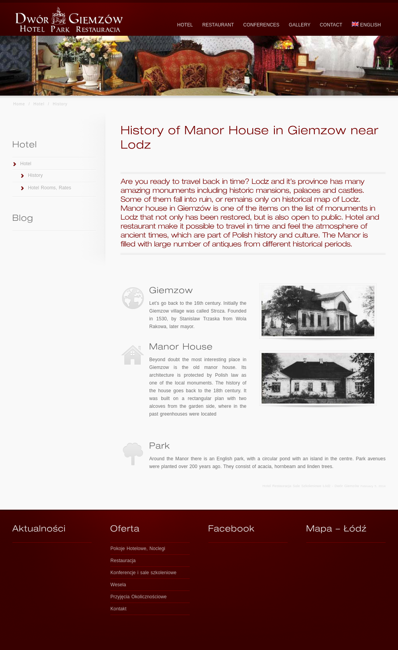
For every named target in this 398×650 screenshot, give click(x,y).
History (35, 175)
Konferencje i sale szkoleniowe (143, 572)
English (366, 25)
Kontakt (118, 609)
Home (19, 104)
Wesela (118, 584)
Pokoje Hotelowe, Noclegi (137, 548)
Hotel (38, 104)
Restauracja (123, 560)
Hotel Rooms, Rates (49, 187)
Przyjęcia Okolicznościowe (138, 596)
